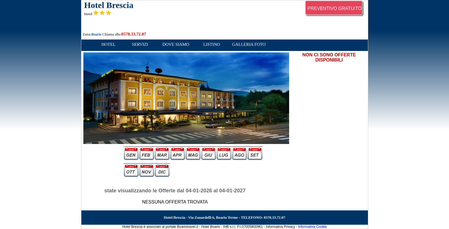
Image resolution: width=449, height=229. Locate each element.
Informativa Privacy (280, 227)
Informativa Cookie (312, 227)
